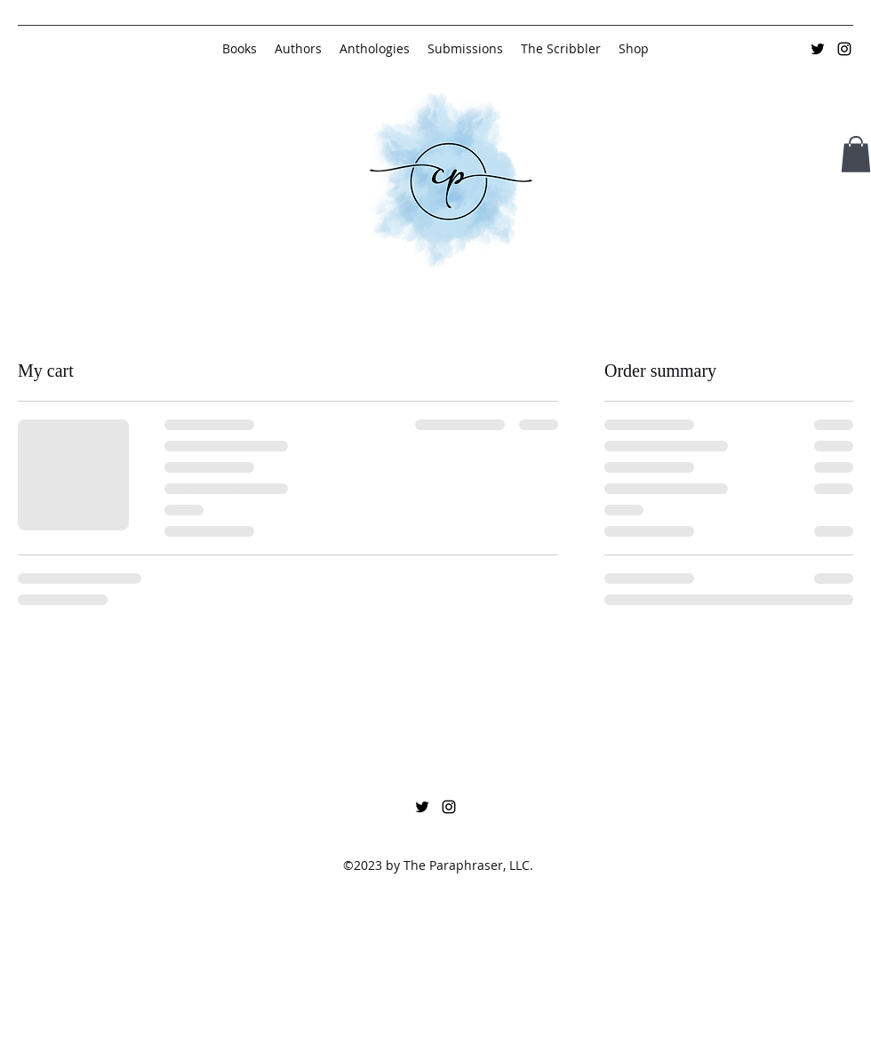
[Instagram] (844, 49)
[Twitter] (818, 49)
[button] (856, 154)
